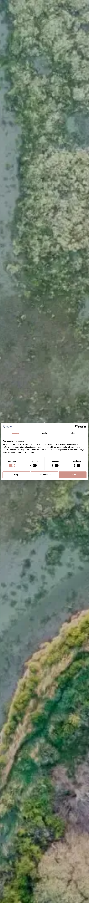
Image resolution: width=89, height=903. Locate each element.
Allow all (72, 475)
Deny (16, 475)
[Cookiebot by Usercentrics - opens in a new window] (76, 426)
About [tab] (73, 433)
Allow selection (44, 475)
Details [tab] (44, 433)
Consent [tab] (15, 433)
